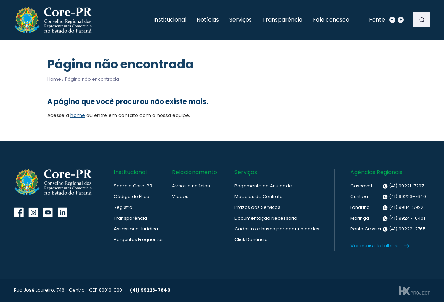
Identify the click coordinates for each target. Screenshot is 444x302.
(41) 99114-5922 (387, 207)
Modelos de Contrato (258, 196)
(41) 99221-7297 (387, 185)
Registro (123, 207)
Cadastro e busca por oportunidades (276, 229)
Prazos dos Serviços (257, 207)
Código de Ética (132, 196)
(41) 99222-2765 (388, 229)
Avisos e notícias (191, 185)
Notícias (208, 20)
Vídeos (180, 196)
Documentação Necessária (265, 218)
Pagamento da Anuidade (263, 185)
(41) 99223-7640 (388, 196)
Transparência (282, 20)
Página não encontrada (92, 79)
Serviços (240, 20)
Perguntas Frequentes (139, 239)
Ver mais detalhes (374, 245)
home (77, 115)
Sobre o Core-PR (133, 185)
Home (54, 79)
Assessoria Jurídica (136, 229)
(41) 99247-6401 (387, 218)
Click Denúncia (251, 239)
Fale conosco (331, 20)
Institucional (169, 20)
